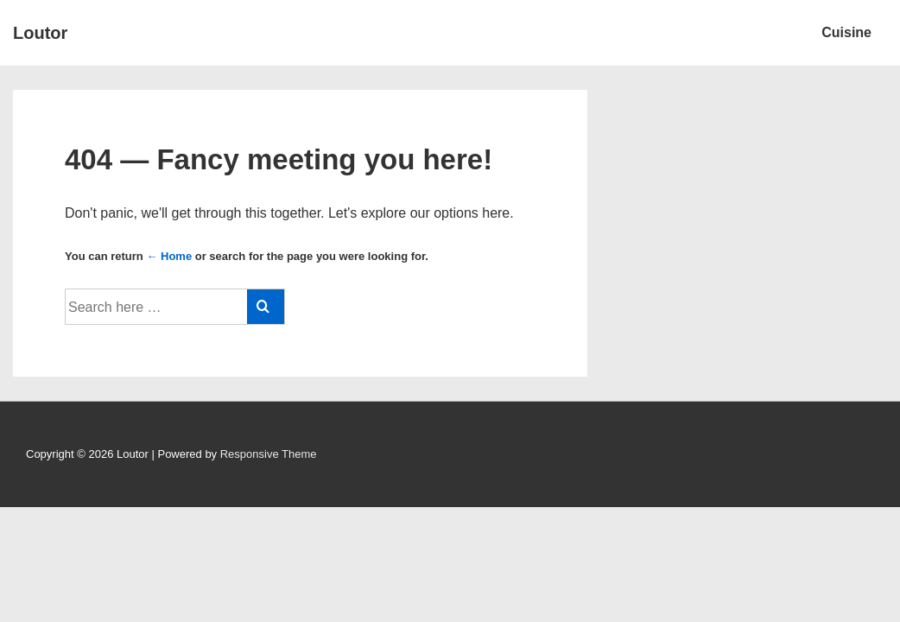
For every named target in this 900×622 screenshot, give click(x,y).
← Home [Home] (169, 256)
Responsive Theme (268, 453)
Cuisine (846, 32)
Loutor (40, 32)
